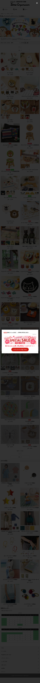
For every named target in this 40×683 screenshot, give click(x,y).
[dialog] (20, 341)
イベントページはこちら (20, 349)
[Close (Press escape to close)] (37, 3)
